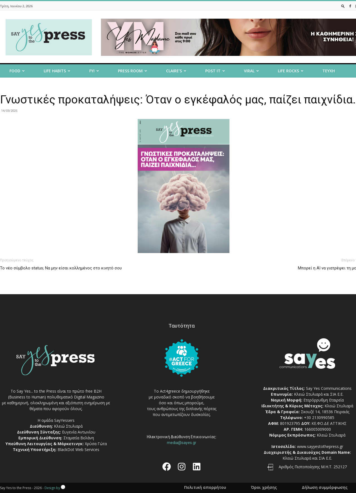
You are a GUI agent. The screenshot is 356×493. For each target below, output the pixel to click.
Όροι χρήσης (264, 487)
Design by (54, 487)
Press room (132, 70)
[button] (343, 6)
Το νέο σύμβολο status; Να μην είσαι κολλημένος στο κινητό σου (61, 268)
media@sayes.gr (181, 442)
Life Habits (57, 70)
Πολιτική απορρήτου (205, 487)
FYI (94, 70)
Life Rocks (290, 70)
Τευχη (328, 70)
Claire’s (176, 70)
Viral (251, 70)
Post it (215, 70)
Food (17, 70)
